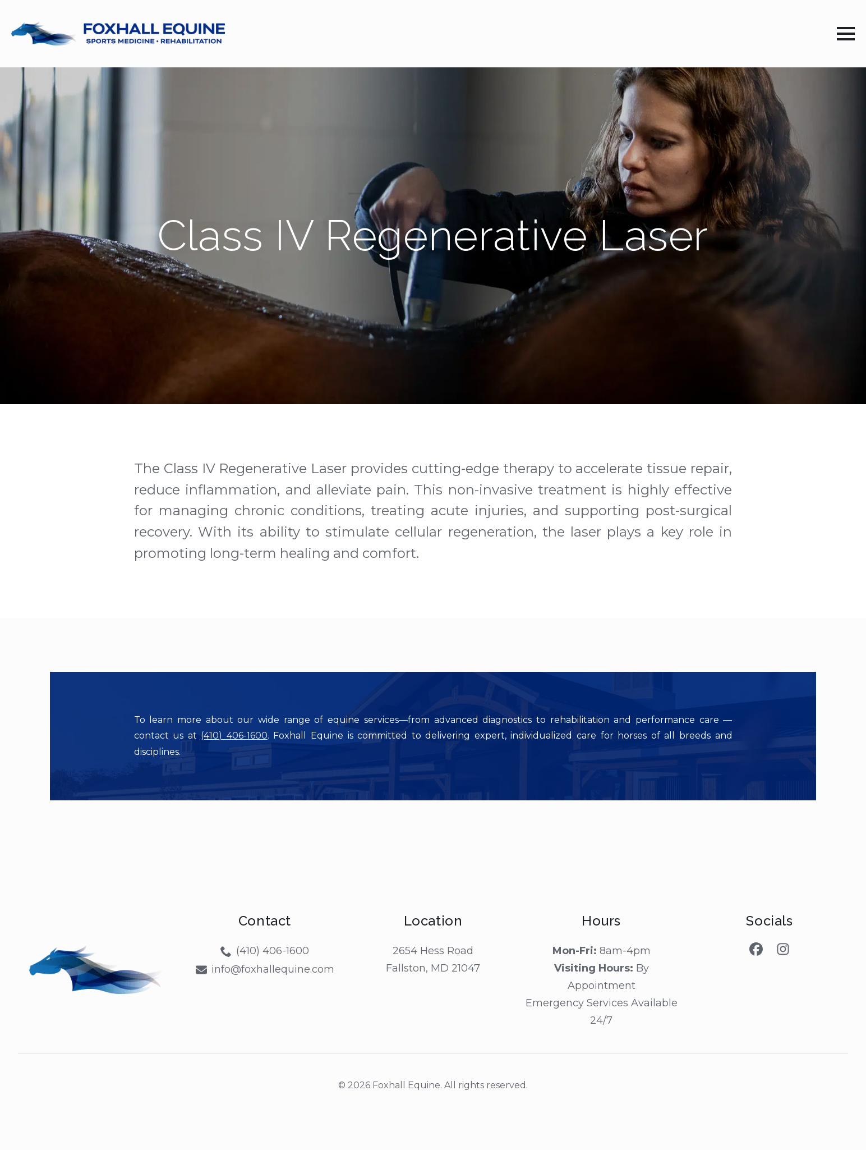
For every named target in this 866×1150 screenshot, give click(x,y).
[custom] (756, 949)
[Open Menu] (846, 34)
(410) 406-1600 (234, 735)
